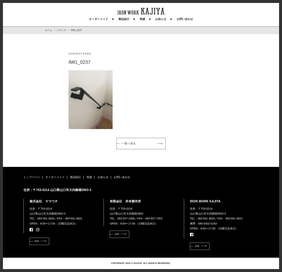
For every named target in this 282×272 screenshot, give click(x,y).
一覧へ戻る (129, 143)
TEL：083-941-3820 (42, 218)
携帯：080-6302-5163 (203, 223)
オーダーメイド (98, 19)
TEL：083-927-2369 (122, 218)
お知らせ (160, 19)
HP (37, 241)
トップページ (32, 177)
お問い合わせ (185, 19)
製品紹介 (123, 19)
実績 (142, 19)
